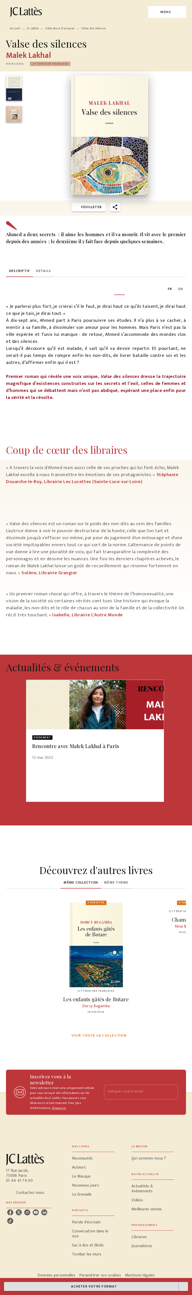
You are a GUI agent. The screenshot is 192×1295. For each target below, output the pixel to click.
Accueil (15, 28)
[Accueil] (27, 12)
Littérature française (60, 28)
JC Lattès (33, 28)
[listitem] (10, 1212)
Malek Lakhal (28, 55)
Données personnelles (56, 1275)
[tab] (19, 271)
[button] (50, 64)
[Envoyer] (172, 1092)
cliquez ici (59, 1107)
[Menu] (167, 12)
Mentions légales (139, 1275)
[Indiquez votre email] (135, 1092)
